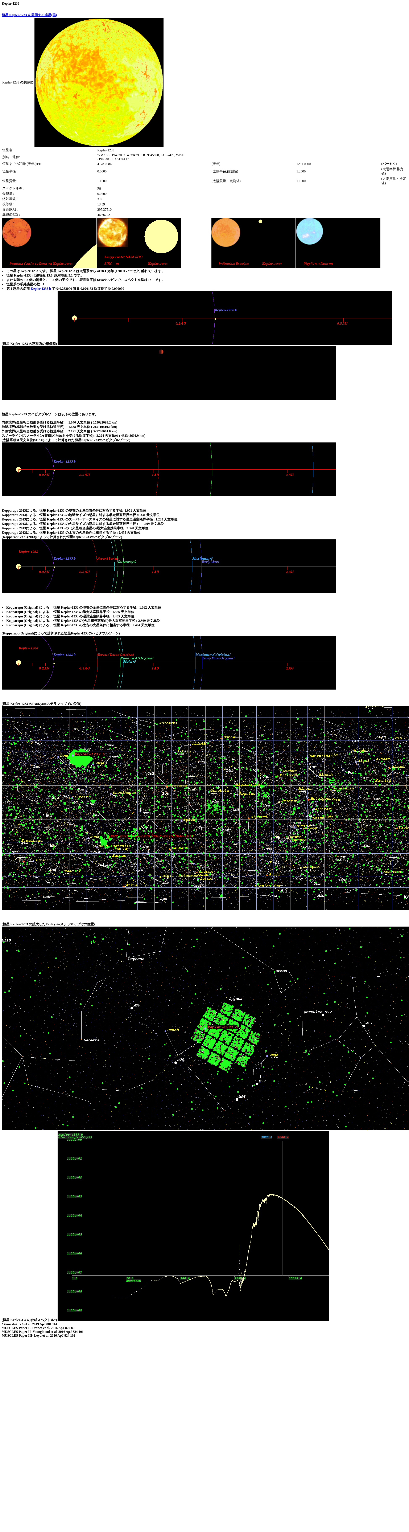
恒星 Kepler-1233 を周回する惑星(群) (29, 15)
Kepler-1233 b (41, 288)
